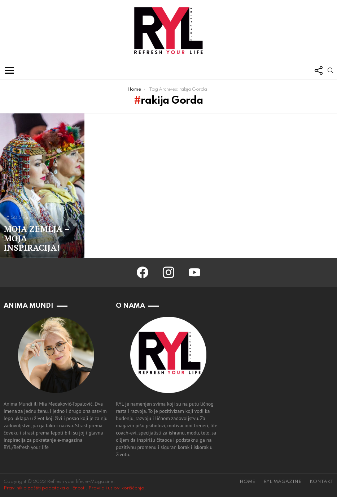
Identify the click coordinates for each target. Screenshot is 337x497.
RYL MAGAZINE (282, 481)
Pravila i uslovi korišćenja (116, 488)
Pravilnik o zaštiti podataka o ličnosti (45, 488)
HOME (247, 481)
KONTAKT (321, 481)
